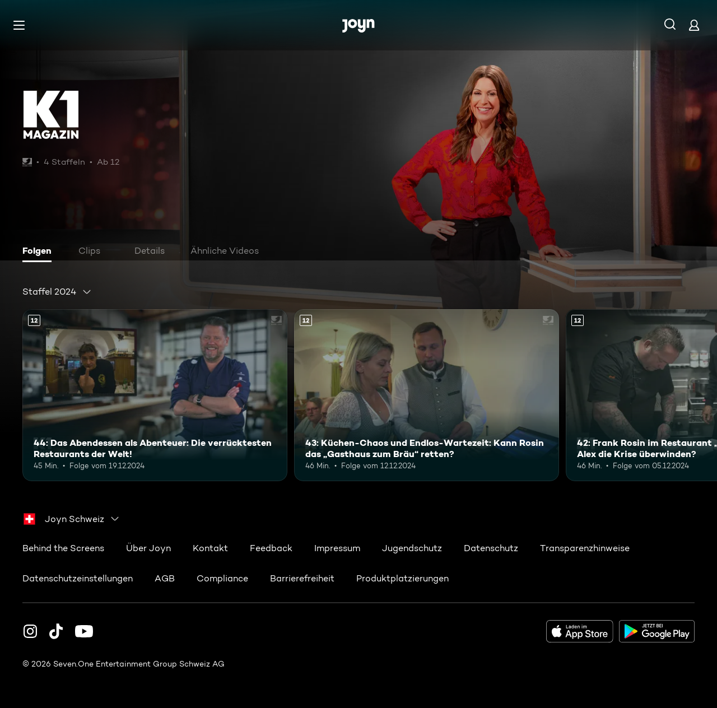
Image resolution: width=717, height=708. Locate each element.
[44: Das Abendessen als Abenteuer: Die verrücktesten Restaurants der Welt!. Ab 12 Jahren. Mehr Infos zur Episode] (154, 395)
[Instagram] (30, 631)
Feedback (271, 548)
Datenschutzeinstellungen (77, 578)
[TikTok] (56, 631)
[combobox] (57, 292)
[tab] (39, 252)
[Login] (694, 25)
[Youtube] (84, 631)
